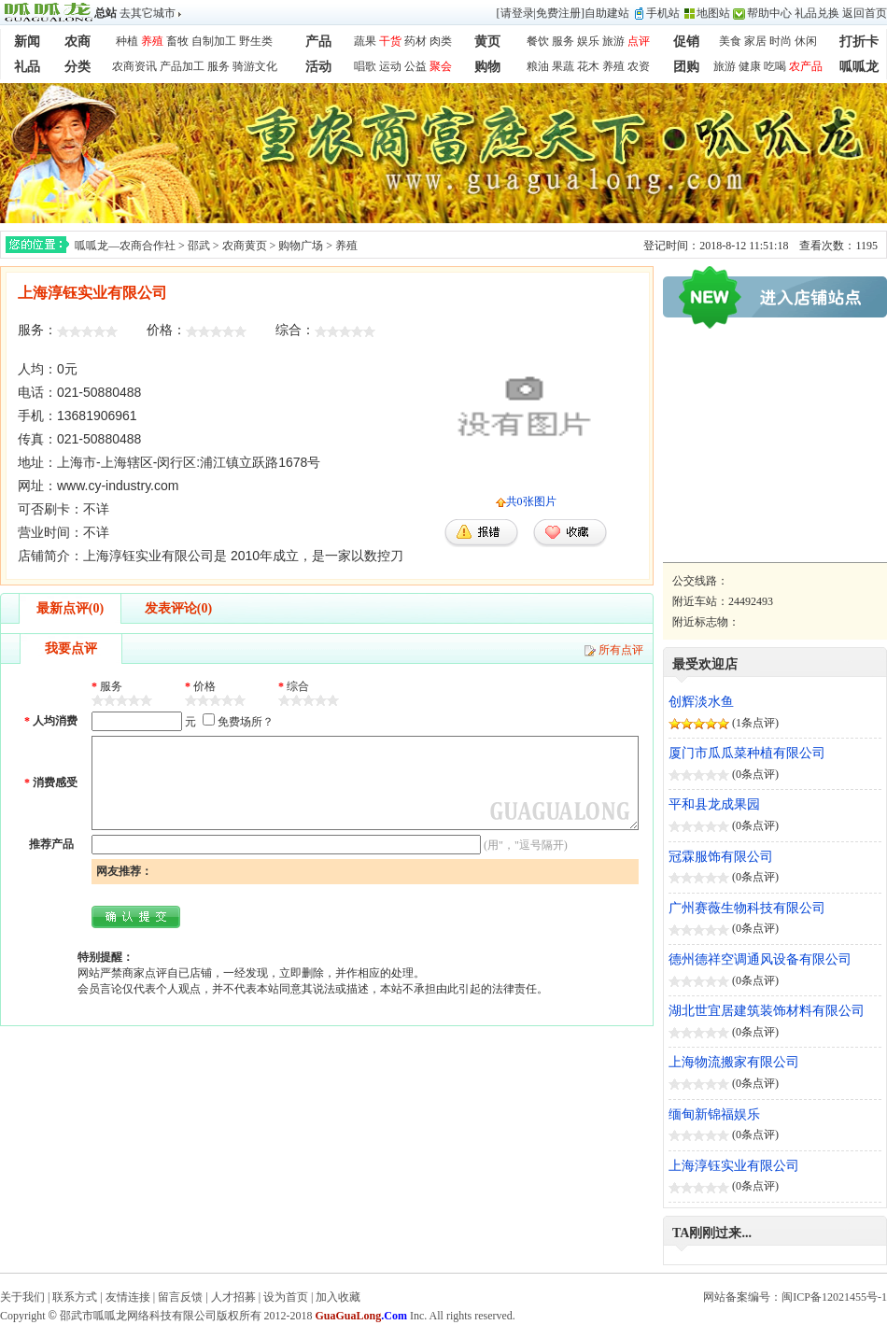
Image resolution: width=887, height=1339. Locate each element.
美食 (730, 41)
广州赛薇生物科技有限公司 (747, 908)
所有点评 (620, 649)
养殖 (152, 41)
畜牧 (177, 41)
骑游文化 (254, 66)
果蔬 (563, 66)
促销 (686, 42)
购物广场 (300, 245)
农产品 (806, 66)
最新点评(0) (70, 608)
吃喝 (775, 66)
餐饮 (538, 41)
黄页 (487, 42)
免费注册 (558, 13)
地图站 (713, 13)
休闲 (806, 41)
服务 (563, 41)
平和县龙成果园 (714, 804)
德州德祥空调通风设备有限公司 (760, 959)
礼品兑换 (817, 13)
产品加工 (182, 66)
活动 (318, 67)
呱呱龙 (859, 67)
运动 (390, 66)
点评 (638, 41)
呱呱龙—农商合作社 (125, 245)
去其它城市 (148, 13)
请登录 (517, 13)
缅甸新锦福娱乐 (714, 1114)
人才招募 (233, 1297)
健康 (750, 66)
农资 (638, 66)
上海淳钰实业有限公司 (734, 1166)
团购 (686, 67)
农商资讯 (134, 66)
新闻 (27, 42)
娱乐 (588, 41)
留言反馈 (180, 1297)
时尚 (780, 41)
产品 (318, 42)
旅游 (613, 41)
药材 (415, 41)
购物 (487, 67)
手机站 (663, 13)
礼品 (27, 67)
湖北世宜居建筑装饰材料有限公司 (767, 1011)
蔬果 (365, 41)
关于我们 (22, 1297)
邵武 (199, 245)
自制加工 (213, 41)
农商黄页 (244, 245)
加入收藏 (338, 1297)
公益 (415, 66)
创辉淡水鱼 (701, 702)
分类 (77, 67)
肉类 (440, 41)
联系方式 (74, 1297)
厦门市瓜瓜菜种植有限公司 (747, 753)
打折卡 (859, 42)
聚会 (440, 66)
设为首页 (285, 1297)
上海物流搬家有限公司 (734, 1062)
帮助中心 (769, 13)
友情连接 (128, 1297)
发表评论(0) (178, 608)
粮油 (538, 66)
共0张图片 (531, 501)
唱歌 (365, 66)
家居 (755, 41)
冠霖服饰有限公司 (721, 857)
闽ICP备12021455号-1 (834, 1297)
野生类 (256, 41)
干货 (390, 41)
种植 (127, 41)
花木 (588, 66)
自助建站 (606, 13)
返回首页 (864, 13)
